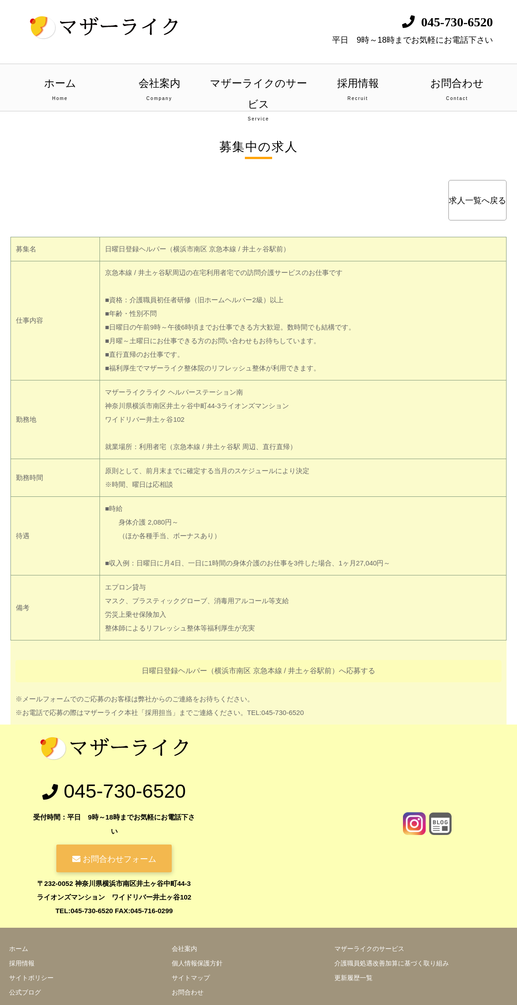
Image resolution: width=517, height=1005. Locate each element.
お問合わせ (457, 90)
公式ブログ (25, 992)
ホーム (60, 90)
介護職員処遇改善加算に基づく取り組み (391, 963)
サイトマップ (191, 977)
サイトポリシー (31, 977)
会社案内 (159, 90)
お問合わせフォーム (114, 858)
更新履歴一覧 (353, 977)
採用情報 (358, 90)
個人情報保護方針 (197, 963)
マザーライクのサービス (258, 94)
